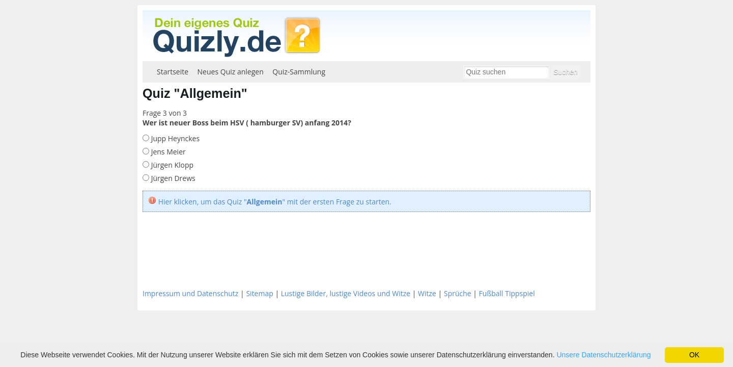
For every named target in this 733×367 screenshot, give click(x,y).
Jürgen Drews (172, 178)
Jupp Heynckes (174, 138)
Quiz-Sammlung (298, 71)
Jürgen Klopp (171, 165)
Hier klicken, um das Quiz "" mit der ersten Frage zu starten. (274, 201)
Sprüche (457, 293)
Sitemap (259, 293)
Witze (427, 293)
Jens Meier (167, 151)
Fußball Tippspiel (507, 293)
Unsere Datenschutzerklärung (603, 355)
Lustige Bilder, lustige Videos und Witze (345, 293)
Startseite (172, 71)
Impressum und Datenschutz (190, 293)
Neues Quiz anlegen (231, 71)
